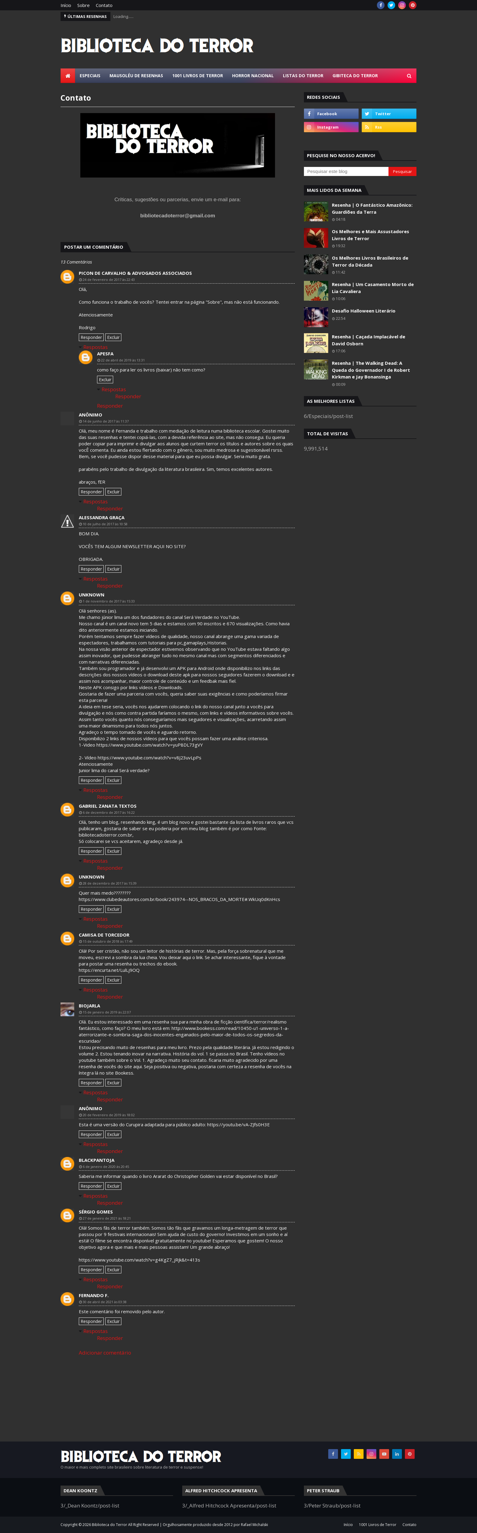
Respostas (95, 347)
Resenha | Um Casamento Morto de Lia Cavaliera (373, 287)
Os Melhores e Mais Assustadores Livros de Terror (370, 234)
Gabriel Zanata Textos (108, 806)
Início (66, 5)
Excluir (113, 337)
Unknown (91, 595)
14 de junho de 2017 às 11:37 (106, 421)
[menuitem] (68, 75)
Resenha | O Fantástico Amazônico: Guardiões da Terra (372, 208)
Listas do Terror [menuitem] (303, 75)
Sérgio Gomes (96, 1212)
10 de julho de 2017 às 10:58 (105, 524)
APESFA (105, 353)
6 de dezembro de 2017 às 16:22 (109, 812)
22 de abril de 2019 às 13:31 (123, 360)
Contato (104, 5)
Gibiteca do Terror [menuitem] (355, 75)
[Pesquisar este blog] (346, 171)
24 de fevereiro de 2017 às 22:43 (109, 279)
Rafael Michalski (254, 1524)
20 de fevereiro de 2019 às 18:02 (109, 1115)
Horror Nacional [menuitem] (253, 75)
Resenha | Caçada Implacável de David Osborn (368, 340)
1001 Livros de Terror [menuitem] (197, 75)
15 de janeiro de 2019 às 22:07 (107, 1012)
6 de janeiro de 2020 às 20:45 (106, 1166)
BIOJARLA (89, 1006)
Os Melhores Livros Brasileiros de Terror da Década (370, 261)
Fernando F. (94, 1295)
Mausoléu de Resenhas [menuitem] (136, 75)
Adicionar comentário (105, 1352)
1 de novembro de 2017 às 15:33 (109, 601)
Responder (91, 337)
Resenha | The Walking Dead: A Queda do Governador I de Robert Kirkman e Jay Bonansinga (371, 370)
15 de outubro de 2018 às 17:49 (108, 941)
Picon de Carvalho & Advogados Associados (135, 273)
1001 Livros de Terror (377, 1524)
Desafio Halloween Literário (363, 311)
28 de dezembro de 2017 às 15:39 (110, 883)
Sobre (83, 5)
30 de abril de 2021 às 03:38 (105, 1302)
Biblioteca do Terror (109, 1524)
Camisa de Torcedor (104, 935)
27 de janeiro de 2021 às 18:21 (107, 1218)
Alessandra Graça (101, 517)
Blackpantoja (96, 1160)
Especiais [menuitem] (90, 75)
